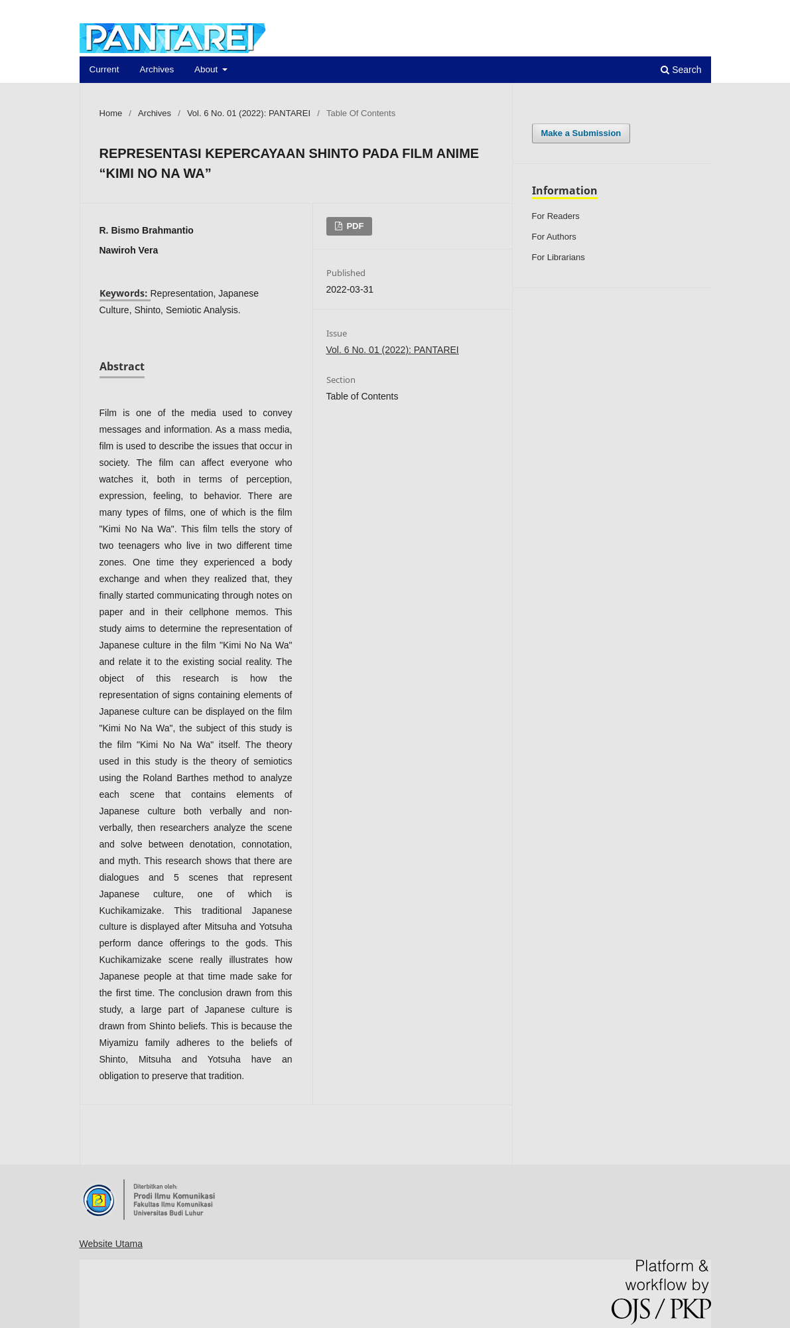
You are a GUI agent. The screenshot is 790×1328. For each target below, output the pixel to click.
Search (681, 69)
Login (699, 9)
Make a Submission (581, 133)
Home (111, 113)
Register (652, 9)
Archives (156, 69)
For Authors (554, 237)
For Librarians (558, 257)
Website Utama (111, 1243)
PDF (354, 226)
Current (104, 69)
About (207, 69)
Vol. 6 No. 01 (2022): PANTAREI (248, 113)
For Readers (556, 216)
